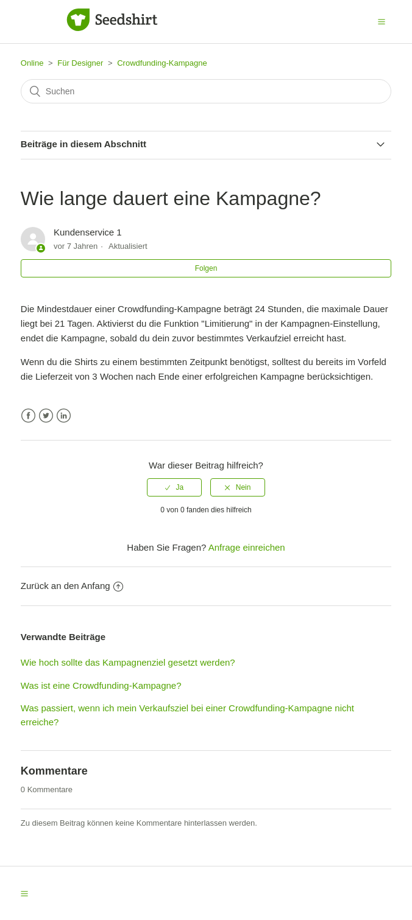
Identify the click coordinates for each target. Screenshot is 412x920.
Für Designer (80, 63)
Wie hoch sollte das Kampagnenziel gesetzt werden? (128, 662)
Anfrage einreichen (246, 547)
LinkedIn (63, 415)
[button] (381, 21)
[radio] (174, 487)
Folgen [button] (206, 268)
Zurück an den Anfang (72, 585)
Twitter (46, 415)
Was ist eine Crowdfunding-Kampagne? (101, 685)
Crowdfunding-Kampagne (162, 63)
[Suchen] (206, 91)
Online (32, 63)
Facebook (28, 415)
